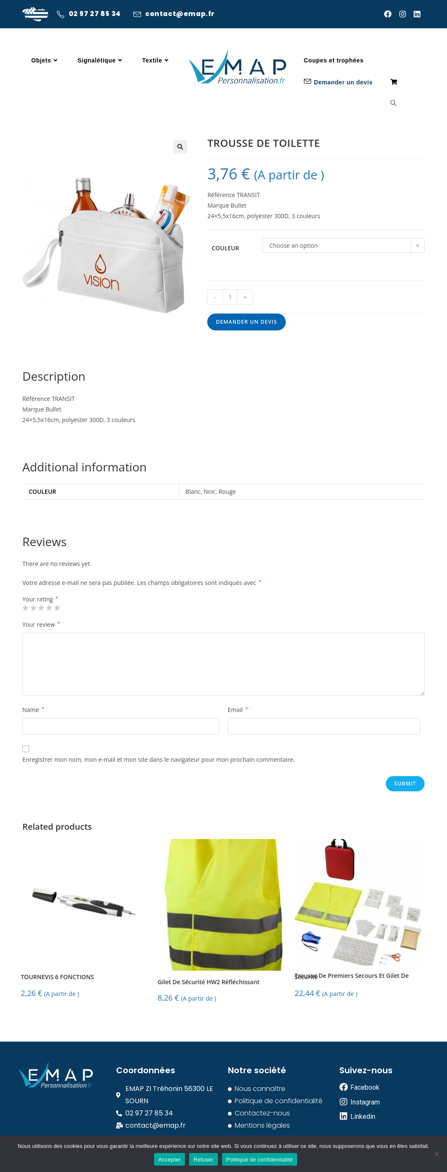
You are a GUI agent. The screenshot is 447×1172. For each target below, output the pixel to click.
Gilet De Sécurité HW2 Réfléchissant (209, 982)
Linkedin (362, 1116)
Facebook (364, 1087)
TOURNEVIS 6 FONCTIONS (57, 977)
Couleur (225, 248)
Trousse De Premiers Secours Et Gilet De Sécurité (352, 976)
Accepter (169, 1159)
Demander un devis (246, 321)
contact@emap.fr (181, 14)
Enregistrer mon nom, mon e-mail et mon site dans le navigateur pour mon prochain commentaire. (158, 759)
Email (238, 710)
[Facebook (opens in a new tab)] (391, 14)
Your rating (40, 599)
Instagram (365, 1102)
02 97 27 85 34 (95, 14)
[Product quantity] (230, 297)
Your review (41, 624)
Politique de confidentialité (259, 1159)
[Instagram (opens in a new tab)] (406, 14)
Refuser (203, 1159)
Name (33, 710)
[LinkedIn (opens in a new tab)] (419, 14)
